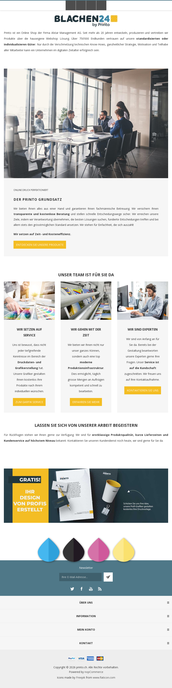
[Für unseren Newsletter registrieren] (80, 577)
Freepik (80, 677)
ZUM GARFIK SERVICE (29, 402)
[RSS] (100, 589)
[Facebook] (81, 589)
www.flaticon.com (104, 677)
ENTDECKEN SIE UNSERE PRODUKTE (40, 245)
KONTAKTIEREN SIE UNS (142, 390)
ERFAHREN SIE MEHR (85, 402)
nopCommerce (94, 672)
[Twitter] (72, 589)
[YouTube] (91, 589)
